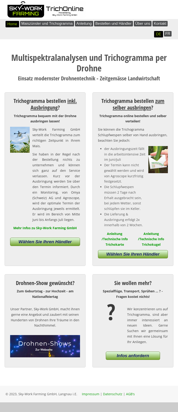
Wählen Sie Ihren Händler (45, 241)
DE (158, 34)
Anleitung (84, 23)
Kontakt (160, 23)
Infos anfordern (133, 355)
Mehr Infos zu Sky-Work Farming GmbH (45, 228)
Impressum (90, 394)
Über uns (142, 23)
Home (12, 24)
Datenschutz (112, 394)
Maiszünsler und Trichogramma (47, 23)
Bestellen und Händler (113, 23)
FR (167, 34)
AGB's (130, 394)
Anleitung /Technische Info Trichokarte (115, 239)
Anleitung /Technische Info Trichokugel (151, 239)
